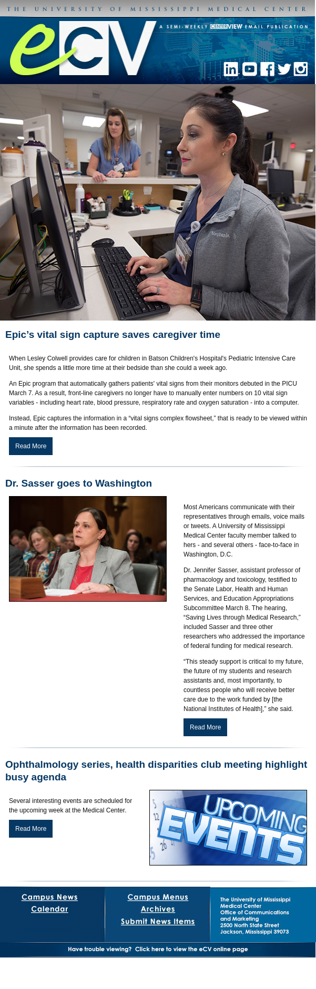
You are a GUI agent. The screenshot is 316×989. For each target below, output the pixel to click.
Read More (30, 446)
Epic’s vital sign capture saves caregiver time (112, 334)
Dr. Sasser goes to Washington (78, 483)
